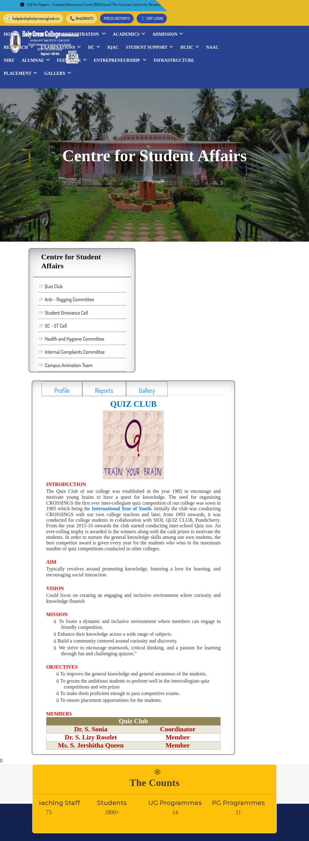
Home (113, 23)
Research (122, 36)
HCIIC (116, 49)
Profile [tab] (113, 219)
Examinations (164, 36)
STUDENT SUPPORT (252, 36)
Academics (232, 22)
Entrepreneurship (269, 49)
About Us (141, 22)
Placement (171, 62)
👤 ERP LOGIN (280, 7)
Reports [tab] (156, 219)
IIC (197, 36)
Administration (185, 22)
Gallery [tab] (198, 219)
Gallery (208, 62)
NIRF (157, 49)
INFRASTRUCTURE (127, 62)
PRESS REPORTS (246, 7)
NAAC (139, 49)
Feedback (220, 49)
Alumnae (184, 49)
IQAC (216, 36)
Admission (270, 22)
